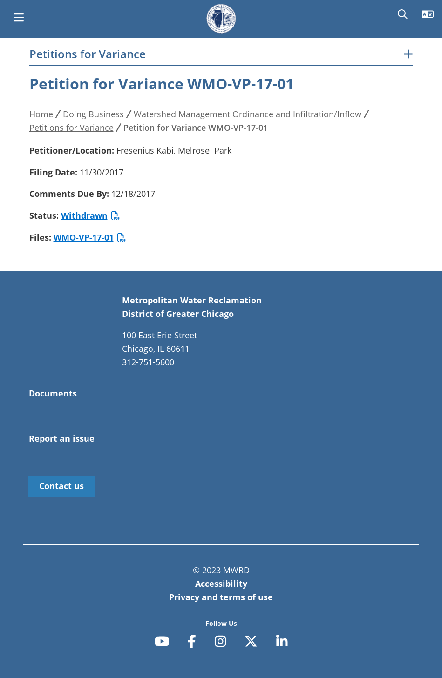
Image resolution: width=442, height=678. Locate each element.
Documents (53, 393)
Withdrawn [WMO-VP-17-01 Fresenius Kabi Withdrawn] (90, 215)
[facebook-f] (192, 641)
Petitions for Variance (87, 54)
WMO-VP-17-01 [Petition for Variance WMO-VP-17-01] (90, 237)
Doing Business (93, 114)
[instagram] (220, 641)
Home (41, 114)
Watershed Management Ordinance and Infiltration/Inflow (247, 114)
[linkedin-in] (282, 641)
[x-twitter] (251, 641)
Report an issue (62, 438)
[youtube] (162, 641)
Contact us (61, 485)
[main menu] (18, 18)
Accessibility (221, 583)
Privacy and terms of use (221, 597)
